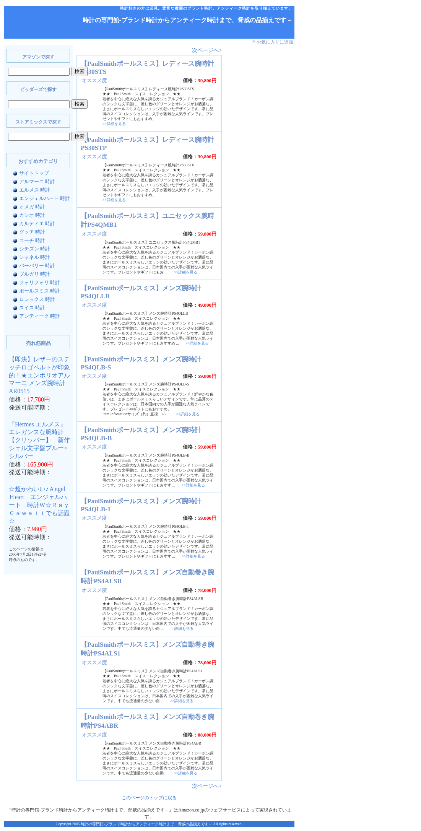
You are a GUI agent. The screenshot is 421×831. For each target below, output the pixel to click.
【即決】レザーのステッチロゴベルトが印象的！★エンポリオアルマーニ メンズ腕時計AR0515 (39, 375)
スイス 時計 (32, 308)
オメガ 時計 (32, 207)
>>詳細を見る (114, 124)
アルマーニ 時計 (37, 181)
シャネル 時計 (34, 257)
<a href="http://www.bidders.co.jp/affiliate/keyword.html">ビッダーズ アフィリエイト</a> (248, 167)
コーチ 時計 (32, 240)
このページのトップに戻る (149, 797)
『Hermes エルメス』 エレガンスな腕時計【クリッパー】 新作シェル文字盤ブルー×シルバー (39, 440)
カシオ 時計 (32, 215)
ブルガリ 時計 (34, 274)
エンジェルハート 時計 (44, 198)
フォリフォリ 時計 (39, 282)
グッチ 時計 (32, 232)
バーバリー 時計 (37, 265)
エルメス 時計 (34, 190)
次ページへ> (207, 50)
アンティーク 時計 (39, 316)
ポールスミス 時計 (39, 291)
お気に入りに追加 (275, 42)
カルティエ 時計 (37, 223)
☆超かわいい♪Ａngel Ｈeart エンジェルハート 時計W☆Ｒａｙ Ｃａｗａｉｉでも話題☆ (42, 505)
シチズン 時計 (34, 249)
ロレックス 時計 (37, 299)
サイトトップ (34, 173)
